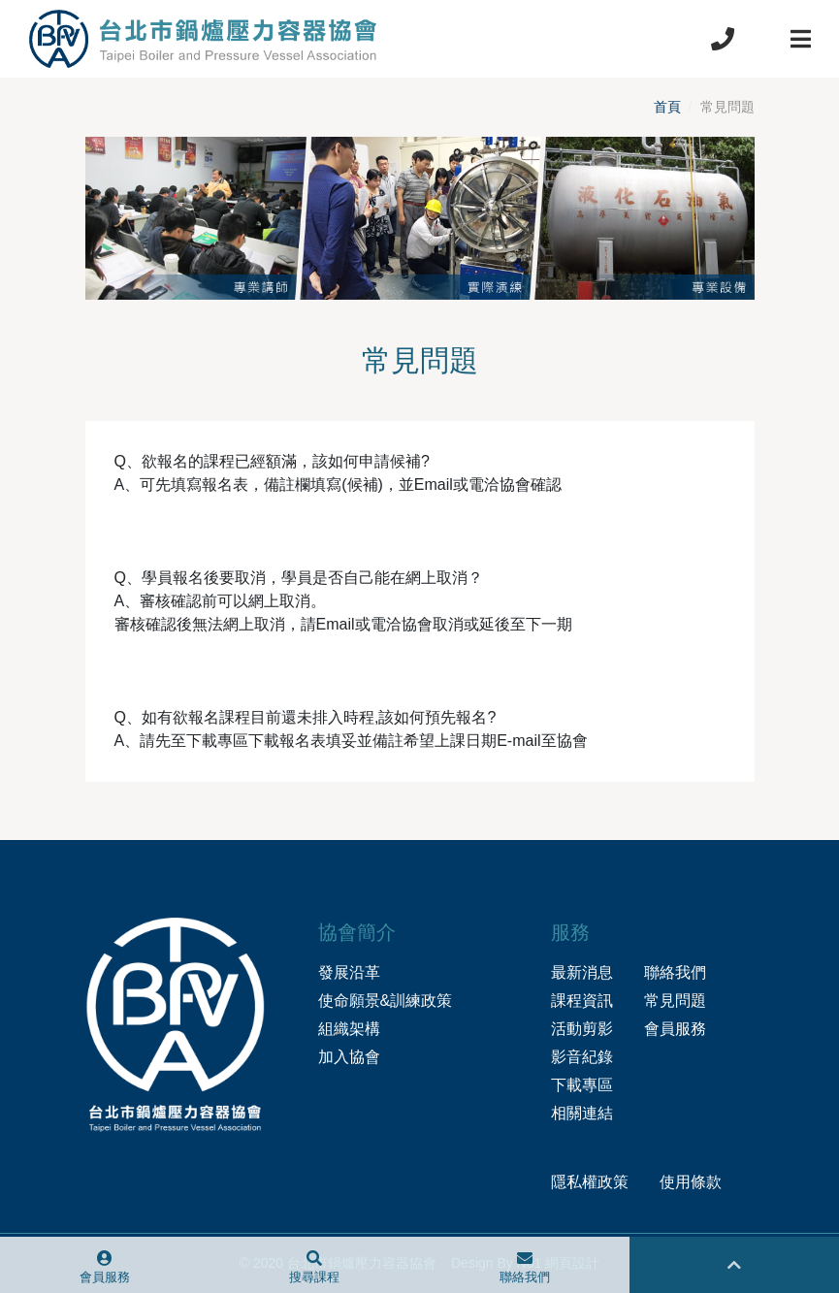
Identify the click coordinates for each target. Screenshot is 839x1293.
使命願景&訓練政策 (385, 1000)
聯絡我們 (675, 972)
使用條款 (691, 1182)
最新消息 (582, 972)
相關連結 (582, 1113)
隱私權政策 (590, 1182)
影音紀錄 (582, 1057)
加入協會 (349, 1057)
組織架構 (349, 1028)
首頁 (667, 106)
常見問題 (675, 1000)
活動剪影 (582, 1028)
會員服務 (675, 1028)
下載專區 (582, 1085)
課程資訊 (582, 1000)
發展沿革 (349, 972)
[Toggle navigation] (800, 39)
